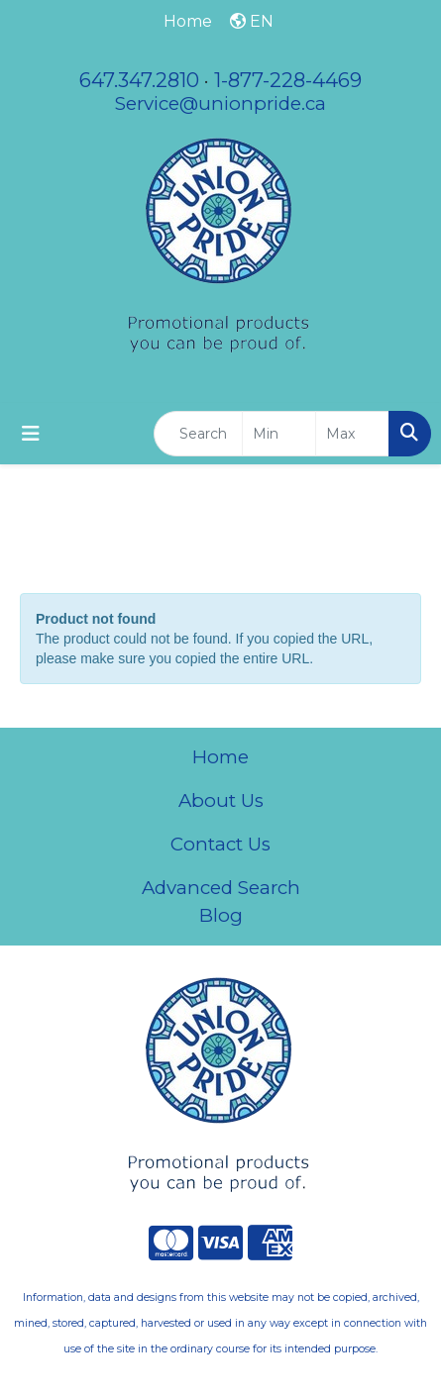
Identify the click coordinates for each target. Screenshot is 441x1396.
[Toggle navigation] (31, 434)
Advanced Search (221, 887)
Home (220, 757)
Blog (221, 915)
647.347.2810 (139, 80)
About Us (221, 800)
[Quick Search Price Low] (279, 433)
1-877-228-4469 (288, 80)
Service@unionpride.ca (220, 103)
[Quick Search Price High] (352, 433)
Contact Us (220, 844)
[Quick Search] (198, 433)
